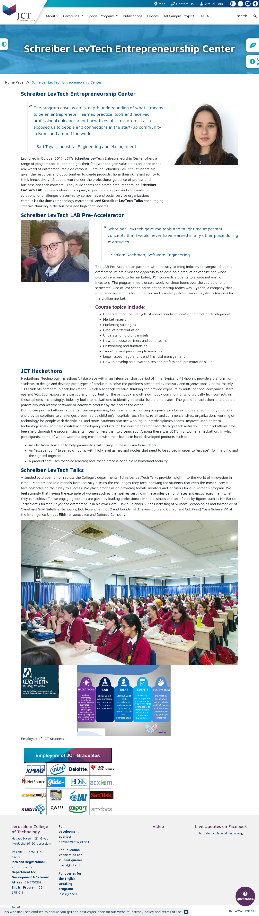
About (51, 16)
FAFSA (204, 16)
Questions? (246, 896)
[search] (246, 16)
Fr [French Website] (233, 4)
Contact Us (182, 4)
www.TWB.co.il (245, 910)
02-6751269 (32, 882)
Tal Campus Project (178, 16)
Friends (153, 16)
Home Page (14, 82)
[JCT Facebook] (255, 4)
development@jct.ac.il (74, 841)
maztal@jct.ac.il (69, 865)
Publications (132, 16)
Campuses (71, 16)
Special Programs (101, 16)
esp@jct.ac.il (68, 894)
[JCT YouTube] (248, 4)
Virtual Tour (211, 4)
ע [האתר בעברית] (240, 4)
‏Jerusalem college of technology (221, 833)
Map (159, 4)
